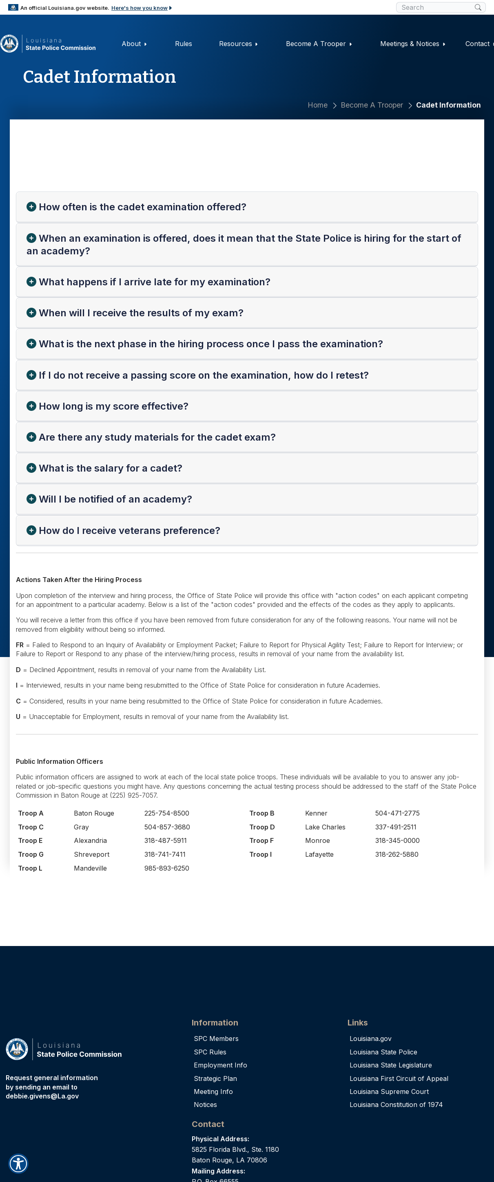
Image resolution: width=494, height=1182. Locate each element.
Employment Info (220, 1065)
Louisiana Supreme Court (389, 1091)
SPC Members (216, 1038)
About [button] (134, 44)
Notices (205, 1104)
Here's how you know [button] (142, 7)
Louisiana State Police (383, 1052)
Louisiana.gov (371, 1038)
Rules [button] (184, 44)
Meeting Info (213, 1091)
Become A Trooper (372, 105)
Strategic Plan (215, 1078)
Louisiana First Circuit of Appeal (399, 1078)
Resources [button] (238, 44)
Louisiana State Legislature (391, 1065)
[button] (18, 1163)
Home (318, 105)
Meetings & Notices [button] (413, 44)
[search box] (435, 7)
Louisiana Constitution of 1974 (396, 1104)
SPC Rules (210, 1052)
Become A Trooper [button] (319, 44)
